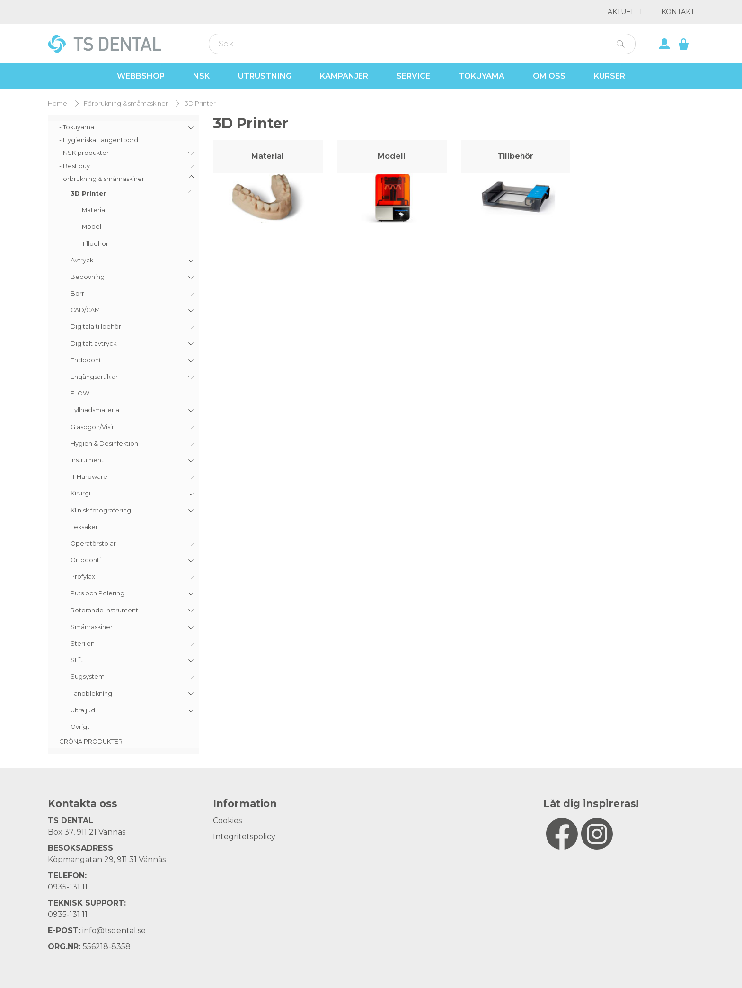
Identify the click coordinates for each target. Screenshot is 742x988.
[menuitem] (123, 127)
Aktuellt (625, 12)
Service (413, 76)
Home (57, 103)
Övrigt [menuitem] (80, 726)
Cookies (227, 820)
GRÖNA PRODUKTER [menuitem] (91, 741)
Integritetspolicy (244, 836)
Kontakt (678, 12)
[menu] (123, 434)
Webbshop (141, 76)
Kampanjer (344, 76)
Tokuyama (481, 76)
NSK (201, 76)
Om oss (549, 76)
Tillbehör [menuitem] (95, 243)
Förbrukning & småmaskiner (126, 103)
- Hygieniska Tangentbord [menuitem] (98, 140)
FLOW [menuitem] (80, 393)
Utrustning (265, 76)
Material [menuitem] (94, 210)
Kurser (609, 76)
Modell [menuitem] (92, 226)
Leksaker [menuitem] (84, 526)
